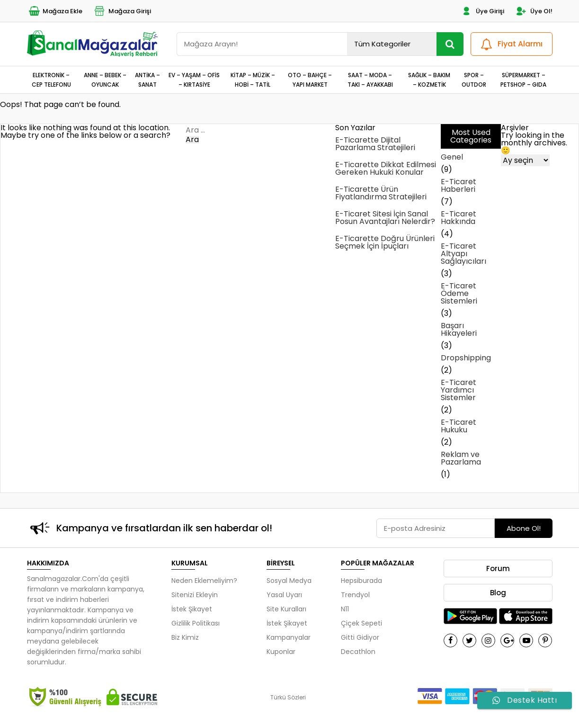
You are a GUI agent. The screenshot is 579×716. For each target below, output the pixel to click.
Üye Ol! (533, 11)
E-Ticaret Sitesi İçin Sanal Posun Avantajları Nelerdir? (385, 217)
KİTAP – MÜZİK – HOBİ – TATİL (253, 79)
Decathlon (358, 651)
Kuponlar (281, 651)
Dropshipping (466, 357)
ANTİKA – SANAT (147, 79)
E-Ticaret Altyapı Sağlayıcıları (463, 254)
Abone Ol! (524, 528)
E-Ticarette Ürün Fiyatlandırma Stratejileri (381, 193)
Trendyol (355, 595)
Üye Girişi (482, 11)
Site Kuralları (286, 609)
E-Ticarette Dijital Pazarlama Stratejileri (375, 143)
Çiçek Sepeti (361, 623)
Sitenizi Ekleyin (194, 595)
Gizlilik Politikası (195, 623)
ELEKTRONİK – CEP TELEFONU (51, 79)
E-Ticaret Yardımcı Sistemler (458, 390)
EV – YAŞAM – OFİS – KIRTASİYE (194, 79)
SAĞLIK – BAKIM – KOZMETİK (429, 79)
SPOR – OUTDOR (474, 79)
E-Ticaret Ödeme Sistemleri (459, 293)
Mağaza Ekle (54, 11)
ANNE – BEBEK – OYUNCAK (105, 79)
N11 (345, 609)
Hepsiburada (361, 580)
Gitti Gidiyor (360, 637)
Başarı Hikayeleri (459, 329)
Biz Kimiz (185, 637)
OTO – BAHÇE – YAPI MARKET (310, 79)
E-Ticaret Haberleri (458, 185)
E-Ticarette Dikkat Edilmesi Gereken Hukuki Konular (385, 168)
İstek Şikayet (191, 609)
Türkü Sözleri (288, 697)
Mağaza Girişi (122, 11)
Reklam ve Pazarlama (461, 458)
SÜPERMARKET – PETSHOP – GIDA (523, 79)
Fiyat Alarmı (510, 44)
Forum (498, 568)
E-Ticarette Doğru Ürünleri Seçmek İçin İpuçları (385, 242)
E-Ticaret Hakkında (458, 217)
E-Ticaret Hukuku (458, 426)
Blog (498, 593)
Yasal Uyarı (284, 595)
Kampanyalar (289, 637)
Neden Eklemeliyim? (204, 580)
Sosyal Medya (289, 580)
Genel (452, 157)
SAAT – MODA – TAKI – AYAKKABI (370, 79)
